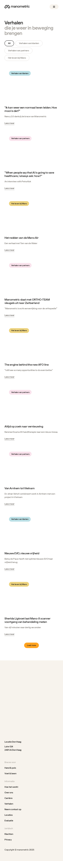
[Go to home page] (17, 6)
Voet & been (10, 773)
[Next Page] (31, 645)
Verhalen (8, 803)
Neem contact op (12, 809)
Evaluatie (8, 820)
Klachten (8, 834)
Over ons (8, 792)
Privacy (8, 839)
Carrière (8, 798)
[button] (54, 6)
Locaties (8, 815)
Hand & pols (10, 768)
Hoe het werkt (11, 787)
